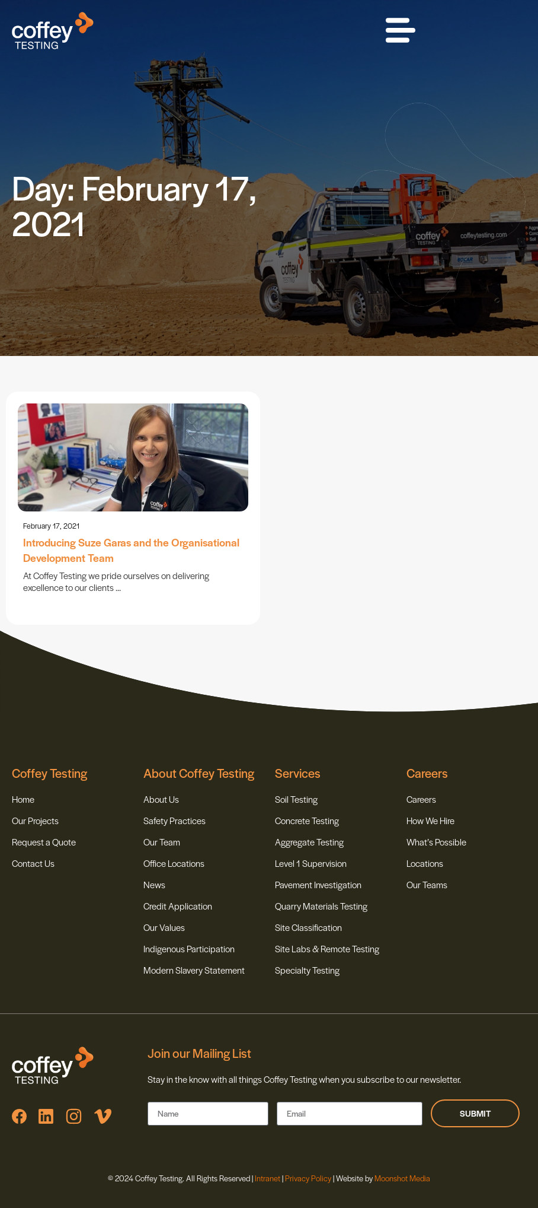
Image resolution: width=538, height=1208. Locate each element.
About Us (161, 799)
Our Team (161, 841)
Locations (424, 863)
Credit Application (177, 905)
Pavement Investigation (318, 884)
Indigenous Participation (189, 948)
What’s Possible (436, 841)
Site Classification (308, 927)
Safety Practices (174, 820)
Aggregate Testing (309, 841)
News (154, 884)
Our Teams (426, 884)
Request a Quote (44, 841)
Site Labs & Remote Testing (327, 948)
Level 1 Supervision (311, 863)
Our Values (164, 927)
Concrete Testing (307, 820)
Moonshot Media (402, 1178)
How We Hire (430, 820)
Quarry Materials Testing (321, 905)
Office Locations (173, 863)
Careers (421, 799)
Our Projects (35, 820)
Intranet (268, 1178)
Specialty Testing (307, 970)
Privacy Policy (308, 1178)
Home (23, 799)
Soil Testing (296, 799)
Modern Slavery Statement (194, 970)
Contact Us (33, 863)
